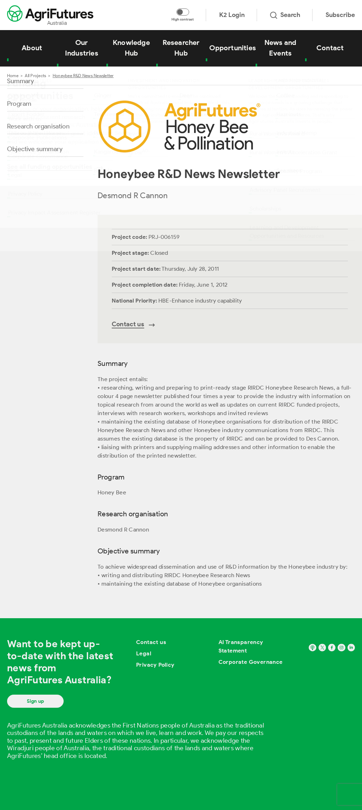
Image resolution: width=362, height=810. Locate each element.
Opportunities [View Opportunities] (232, 48)
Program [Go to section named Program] (19, 104)
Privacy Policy (155, 664)
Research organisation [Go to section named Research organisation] (38, 126)
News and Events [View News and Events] (280, 47)
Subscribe (340, 15)
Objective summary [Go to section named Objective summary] (35, 149)
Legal (143, 653)
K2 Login (232, 15)
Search (285, 15)
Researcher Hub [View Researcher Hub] (181, 47)
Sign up (35, 701)
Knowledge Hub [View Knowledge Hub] (131, 47)
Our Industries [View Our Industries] (81, 47)
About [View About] (32, 48)
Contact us (151, 642)
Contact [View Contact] (330, 48)
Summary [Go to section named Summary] (20, 81)
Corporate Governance (250, 662)
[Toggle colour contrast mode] (182, 12)
